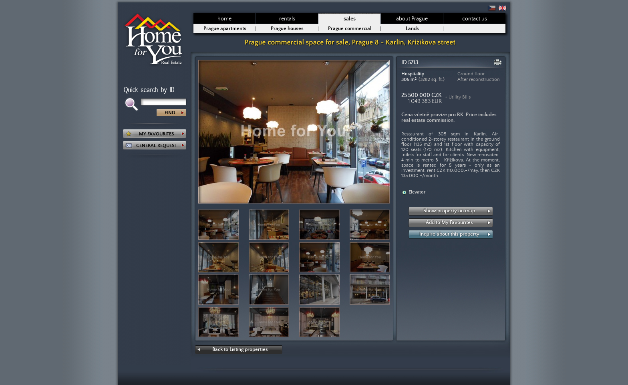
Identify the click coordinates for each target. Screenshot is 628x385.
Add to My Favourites (449, 223)
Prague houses (287, 29)
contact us (474, 19)
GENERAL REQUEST (156, 145)
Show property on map (449, 211)
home (224, 19)
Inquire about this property (449, 234)
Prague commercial (349, 29)
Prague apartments (224, 29)
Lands (412, 29)
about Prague (412, 19)
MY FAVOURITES (156, 134)
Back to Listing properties (240, 350)
